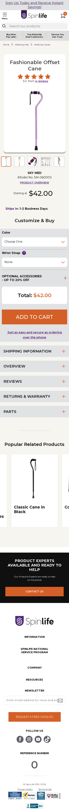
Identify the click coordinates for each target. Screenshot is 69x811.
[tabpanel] (34, 490)
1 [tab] (23, 539)
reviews (41, 81)
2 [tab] (29, 539)
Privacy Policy (25, 789)
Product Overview (34, 182)
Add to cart (34, 317)
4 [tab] (40, 539)
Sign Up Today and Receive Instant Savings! (34, 5)
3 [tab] (34, 539)
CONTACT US (34, 591)
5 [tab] (45, 539)
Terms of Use (45, 789)
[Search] (4, 26)
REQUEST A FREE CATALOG (34, 717)
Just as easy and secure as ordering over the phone (34, 335)
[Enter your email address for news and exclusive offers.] (34, 700)
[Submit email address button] (60, 701)
